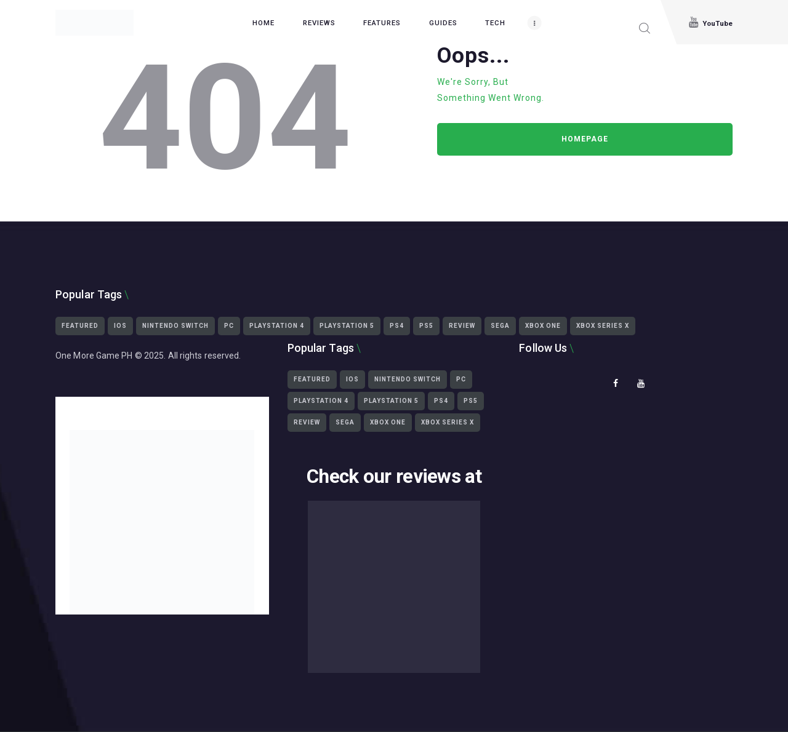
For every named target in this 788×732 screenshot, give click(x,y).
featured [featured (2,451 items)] (80, 325)
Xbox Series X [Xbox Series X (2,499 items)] (602, 325)
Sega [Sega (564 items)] (500, 325)
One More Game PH (94, 355)
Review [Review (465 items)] (462, 325)
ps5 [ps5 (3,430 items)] (426, 325)
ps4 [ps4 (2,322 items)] (397, 325)
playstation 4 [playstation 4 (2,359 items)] (276, 325)
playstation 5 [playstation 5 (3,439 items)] (347, 325)
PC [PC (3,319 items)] (229, 325)
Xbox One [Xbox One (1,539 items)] (543, 325)
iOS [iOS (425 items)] (120, 325)
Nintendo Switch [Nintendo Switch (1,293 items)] (175, 325)
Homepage (584, 139)
